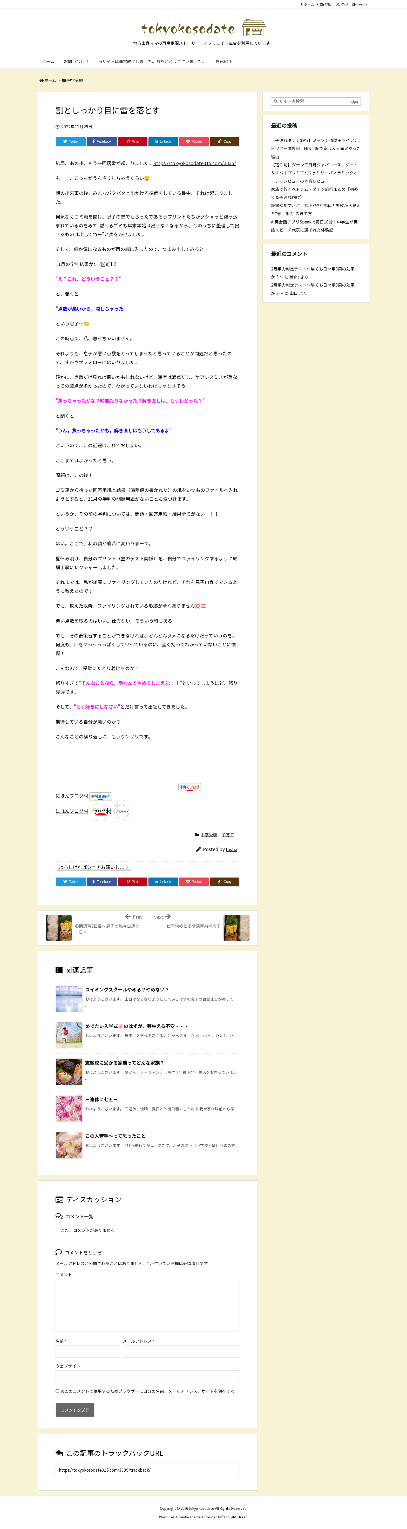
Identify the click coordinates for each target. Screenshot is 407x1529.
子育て (228, 835)
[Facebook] (102, 141)
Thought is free (235, 1517)
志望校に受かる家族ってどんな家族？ (124, 1062)
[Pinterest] (133, 141)
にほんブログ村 (72, 795)
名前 (61, 1341)
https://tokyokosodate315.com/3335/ (194, 163)
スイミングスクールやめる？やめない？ (127, 989)
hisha (231, 849)
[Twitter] (71, 141)
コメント (64, 1274)
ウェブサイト (68, 1366)
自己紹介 (326, 4)
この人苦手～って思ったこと (115, 1135)
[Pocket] (194, 141)
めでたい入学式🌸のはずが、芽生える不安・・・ (137, 1026)
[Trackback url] (148, 1470)
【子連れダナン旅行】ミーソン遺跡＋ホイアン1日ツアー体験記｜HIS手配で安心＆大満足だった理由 (316, 148)
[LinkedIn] (163, 141)
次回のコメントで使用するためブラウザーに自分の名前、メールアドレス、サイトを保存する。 (149, 1391)
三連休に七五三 (101, 1099)
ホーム (309, 4)
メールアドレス (139, 1341)
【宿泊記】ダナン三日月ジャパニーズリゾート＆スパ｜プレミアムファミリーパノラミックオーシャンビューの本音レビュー (314, 173)
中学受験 (75, 80)
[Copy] (224, 141)
